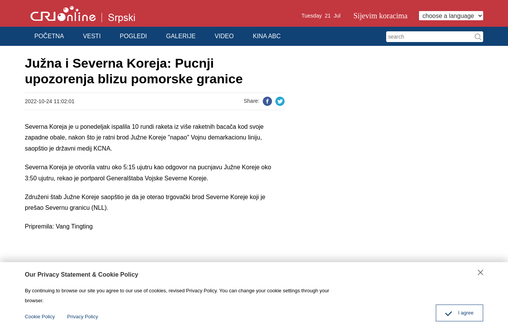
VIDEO (224, 36)
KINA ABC (267, 36)
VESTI (91, 36)
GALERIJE (181, 36)
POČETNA (49, 36)
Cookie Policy (40, 316)
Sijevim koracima (380, 15)
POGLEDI (133, 36)
